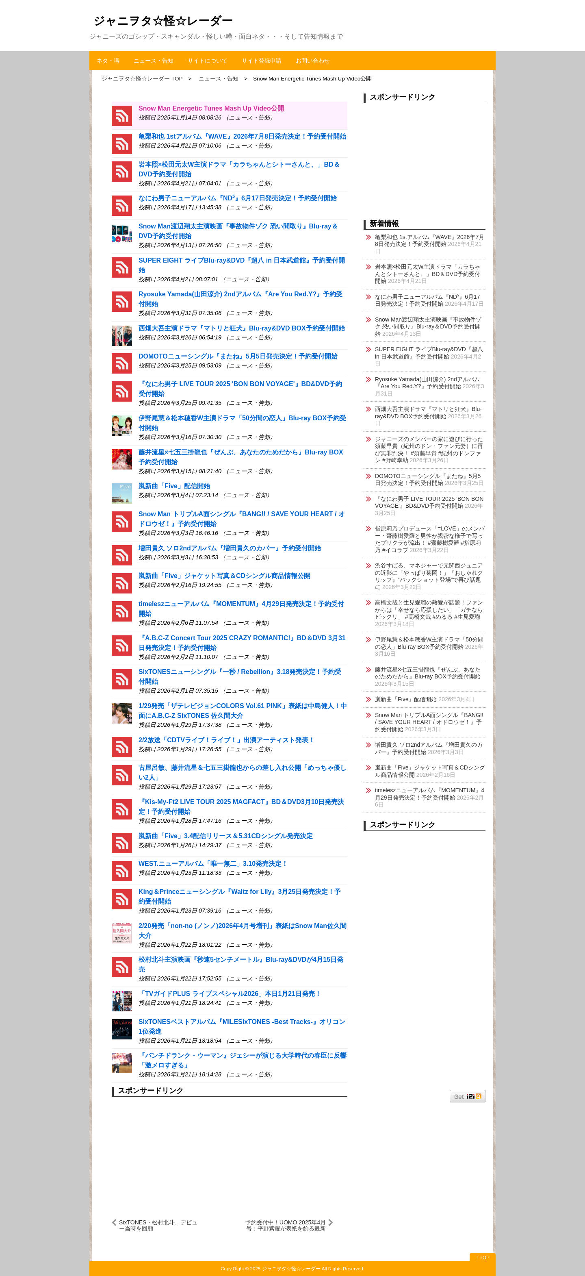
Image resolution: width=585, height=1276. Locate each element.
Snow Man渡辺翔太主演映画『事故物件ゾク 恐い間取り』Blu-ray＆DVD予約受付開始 (428, 326)
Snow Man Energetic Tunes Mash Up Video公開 (211, 108)
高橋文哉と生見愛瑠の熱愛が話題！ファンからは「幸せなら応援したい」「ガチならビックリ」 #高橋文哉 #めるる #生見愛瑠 (429, 609)
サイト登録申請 (262, 60)
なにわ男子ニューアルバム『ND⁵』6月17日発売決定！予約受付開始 (238, 198)
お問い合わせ (313, 60)
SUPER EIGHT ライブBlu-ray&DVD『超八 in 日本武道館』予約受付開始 (429, 353)
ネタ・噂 (108, 60)
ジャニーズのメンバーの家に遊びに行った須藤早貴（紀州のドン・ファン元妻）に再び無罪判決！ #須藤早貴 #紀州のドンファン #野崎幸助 (429, 450)
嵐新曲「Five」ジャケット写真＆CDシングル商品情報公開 (224, 575)
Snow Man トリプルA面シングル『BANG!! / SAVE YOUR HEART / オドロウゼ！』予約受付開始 (429, 722)
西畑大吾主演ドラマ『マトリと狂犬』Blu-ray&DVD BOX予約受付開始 (242, 328)
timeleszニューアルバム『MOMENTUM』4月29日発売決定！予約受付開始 (429, 794)
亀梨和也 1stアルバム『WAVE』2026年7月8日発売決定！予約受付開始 (242, 136)
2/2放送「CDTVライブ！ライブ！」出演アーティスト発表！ (227, 740)
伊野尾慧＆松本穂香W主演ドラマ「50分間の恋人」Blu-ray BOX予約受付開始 (429, 643)
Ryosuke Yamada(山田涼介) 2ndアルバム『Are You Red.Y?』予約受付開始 (427, 383)
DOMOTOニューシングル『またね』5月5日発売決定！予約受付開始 (238, 356)
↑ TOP (483, 1258)
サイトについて (208, 60)
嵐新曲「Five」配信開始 (174, 486)
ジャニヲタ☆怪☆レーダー (163, 21)
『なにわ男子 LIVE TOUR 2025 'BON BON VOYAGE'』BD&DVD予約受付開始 (429, 502)
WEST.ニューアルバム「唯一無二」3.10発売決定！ (213, 863)
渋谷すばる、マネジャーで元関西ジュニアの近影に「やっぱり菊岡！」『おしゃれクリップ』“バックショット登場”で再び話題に (429, 576)
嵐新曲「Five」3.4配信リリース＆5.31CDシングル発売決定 (226, 836)
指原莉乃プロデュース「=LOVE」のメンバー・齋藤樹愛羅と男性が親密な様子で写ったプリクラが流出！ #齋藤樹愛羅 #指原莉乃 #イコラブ (430, 539)
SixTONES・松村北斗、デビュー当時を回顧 (158, 1225)
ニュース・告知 (153, 60)
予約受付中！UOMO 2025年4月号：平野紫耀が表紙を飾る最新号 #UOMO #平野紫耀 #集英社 (285, 1225)
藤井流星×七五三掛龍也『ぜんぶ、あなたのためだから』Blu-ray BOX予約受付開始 (428, 673)
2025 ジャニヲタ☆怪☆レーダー (285, 1268)
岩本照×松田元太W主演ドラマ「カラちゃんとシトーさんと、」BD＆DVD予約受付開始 (427, 273)
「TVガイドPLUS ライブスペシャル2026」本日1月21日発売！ (230, 993)
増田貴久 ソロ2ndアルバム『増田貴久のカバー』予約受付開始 (230, 548)
